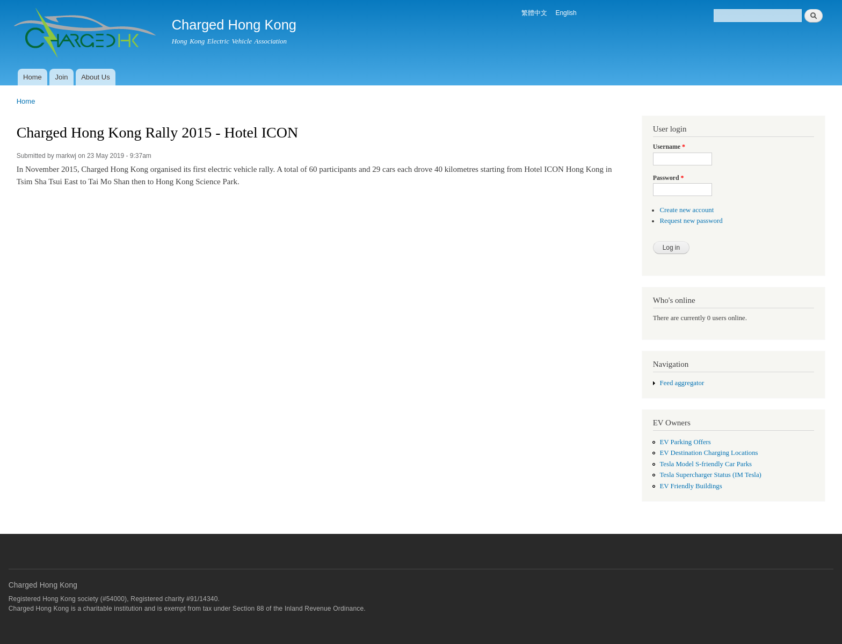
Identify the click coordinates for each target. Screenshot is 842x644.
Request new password (690, 221)
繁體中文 (534, 13)
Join (61, 77)
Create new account (686, 210)
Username (669, 146)
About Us (95, 77)
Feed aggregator (681, 383)
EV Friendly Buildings (690, 486)
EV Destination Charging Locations (708, 453)
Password (668, 178)
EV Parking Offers (684, 442)
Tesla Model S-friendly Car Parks (705, 464)
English (565, 13)
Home (32, 77)
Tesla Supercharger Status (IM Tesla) (710, 475)
